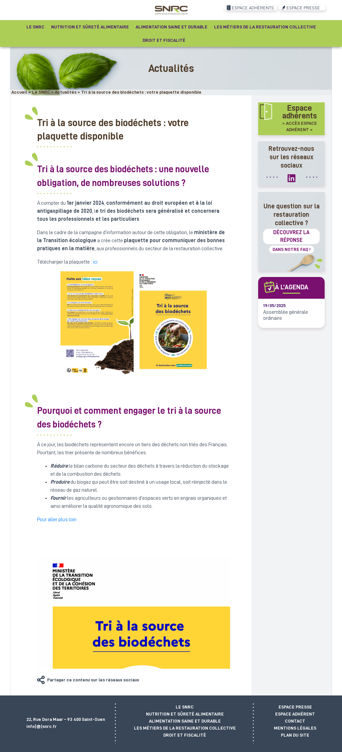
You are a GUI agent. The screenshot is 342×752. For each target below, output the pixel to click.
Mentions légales (295, 728)
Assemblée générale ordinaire (285, 315)
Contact (295, 721)
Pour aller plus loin (56, 519)
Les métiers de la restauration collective (185, 728)
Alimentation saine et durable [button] (171, 26)
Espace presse (295, 706)
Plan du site (295, 735)
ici (95, 262)
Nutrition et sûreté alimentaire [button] (90, 26)
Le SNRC (185, 706)
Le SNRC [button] (35, 26)
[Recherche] (196, 40)
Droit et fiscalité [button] (164, 40)
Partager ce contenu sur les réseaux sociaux (93, 679)
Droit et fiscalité (184, 735)
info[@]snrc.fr (41, 726)
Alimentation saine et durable (185, 721)
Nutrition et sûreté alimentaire (185, 714)
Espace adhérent (295, 714)
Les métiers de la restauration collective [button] (265, 26)
